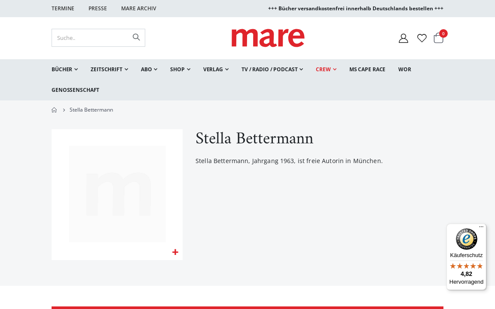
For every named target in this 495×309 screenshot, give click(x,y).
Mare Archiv (138, 8)
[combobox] (98, 38)
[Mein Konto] (403, 38)
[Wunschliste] (422, 38)
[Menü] (481, 225)
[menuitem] (64, 69)
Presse (98, 8)
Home (55, 110)
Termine (63, 8)
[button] (175, 253)
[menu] (247, 79)
